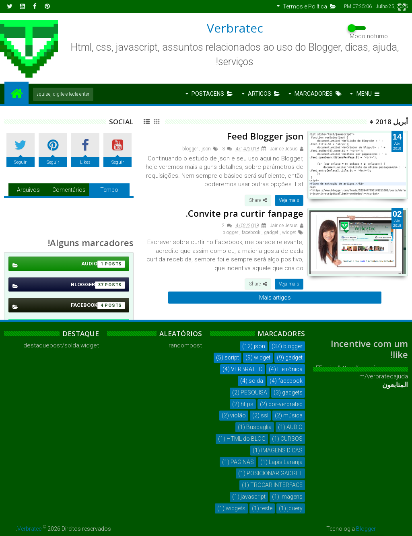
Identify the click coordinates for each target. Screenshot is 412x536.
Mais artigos (275, 297)
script (232, 357)
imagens (291, 496)
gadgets (292, 392)
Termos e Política (309, 6)
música (293, 415)
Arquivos (28, 190)
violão (238, 415)
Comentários (69, 190)
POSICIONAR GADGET (275, 473)
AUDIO (103, 264)
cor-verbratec (285, 404)
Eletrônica (290, 369)
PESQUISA (254, 392)
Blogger (366, 529)
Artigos (264, 93)
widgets (235, 508)
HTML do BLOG (246, 438)
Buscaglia (259, 427)
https (247, 404)
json (206, 149)
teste (266, 508)
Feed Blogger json (265, 136)
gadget (271, 232)
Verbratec (235, 28)
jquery (295, 508)
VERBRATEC (246, 369)
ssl (264, 415)
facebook (251, 232)
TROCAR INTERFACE (276, 485)
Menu (367, 93)
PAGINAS (242, 462)
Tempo (109, 190)
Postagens (212, 93)
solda (256, 381)
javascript (253, 496)
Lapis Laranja (286, 462)
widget (289, 232)
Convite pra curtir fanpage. (244, 213)
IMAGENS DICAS (282, 450)
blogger (190, 149)
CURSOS (291, 438)
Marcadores (318, 93)
